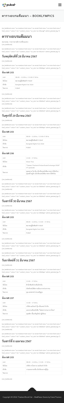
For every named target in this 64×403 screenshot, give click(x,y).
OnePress (38, 397)
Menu (59, 5)
